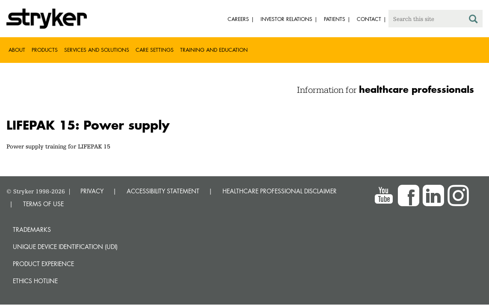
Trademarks (32, 229)
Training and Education (214, 49)
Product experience (43, 264)
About (17, 49)
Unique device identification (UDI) (65, 247)
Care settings (155, 49)
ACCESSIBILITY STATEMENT (163, 191)
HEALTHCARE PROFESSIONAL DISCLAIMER (279, 191)
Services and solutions (96, 49)
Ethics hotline (35, 281)
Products (45, 49)
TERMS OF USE (43, 204)
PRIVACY (92, 191)
